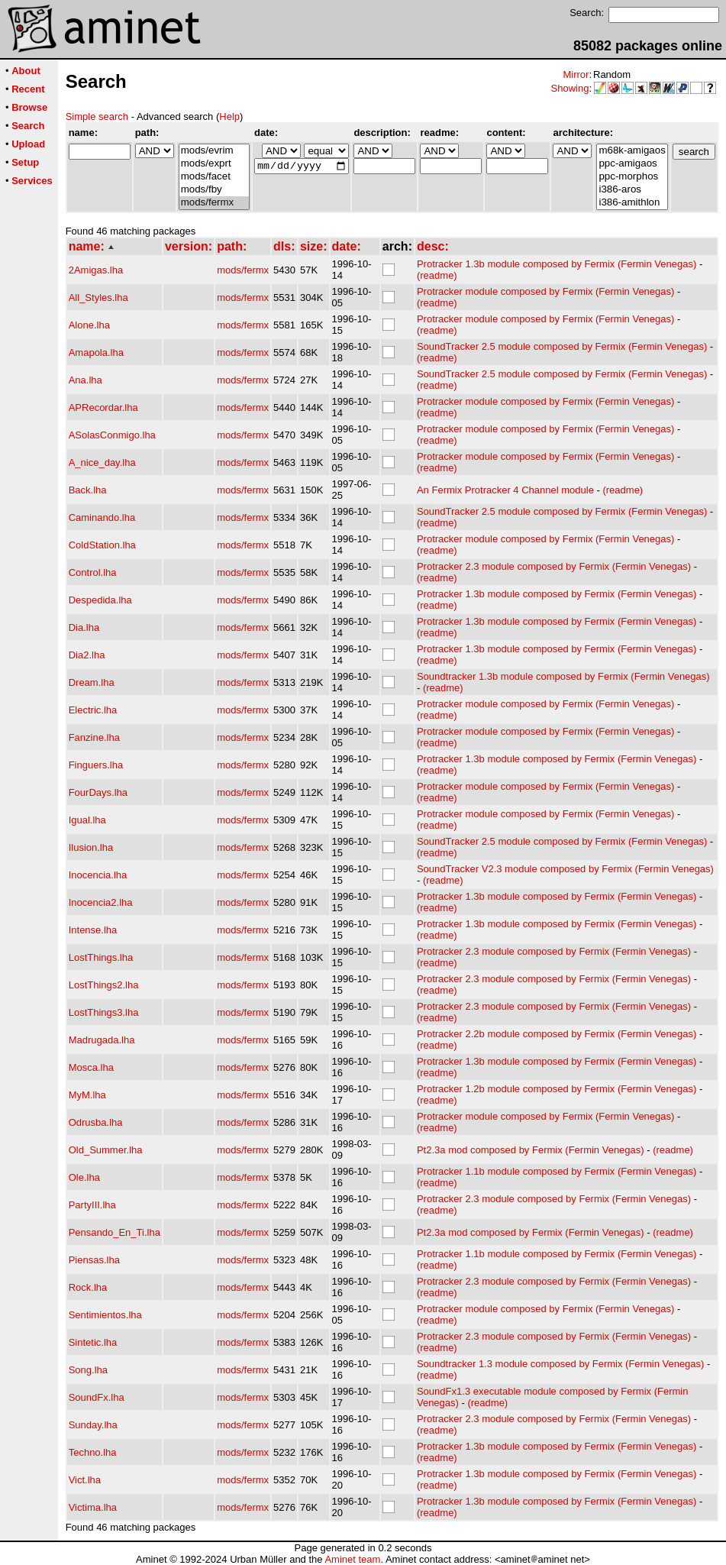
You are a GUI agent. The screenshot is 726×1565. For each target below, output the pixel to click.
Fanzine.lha (94, 737)
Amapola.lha (96, 352)
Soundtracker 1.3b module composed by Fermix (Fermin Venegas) (563, 676)
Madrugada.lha (102, 1040)
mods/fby (214, 189)
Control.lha (93, 572)
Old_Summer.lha (106, 1150)
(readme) (437, 275)
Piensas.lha (94, 1260)
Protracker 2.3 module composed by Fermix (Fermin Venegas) (554, 566)
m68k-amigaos (631, 150)
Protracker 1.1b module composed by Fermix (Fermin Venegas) (556, 1171)
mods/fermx (214, 202)
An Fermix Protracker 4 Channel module (505, 490)
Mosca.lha (91, 1067)
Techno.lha (93, 1452)
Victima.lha (93, 1507)
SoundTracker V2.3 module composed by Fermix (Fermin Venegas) (565, 869)
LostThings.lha (101, 957)
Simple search (97, 116)
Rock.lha (88, 1287)
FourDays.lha (98, 792)
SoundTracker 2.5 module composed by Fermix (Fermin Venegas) (562, 346)
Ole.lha (84, 1177)
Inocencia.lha (98, 875)
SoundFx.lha (96, 1397)
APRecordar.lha (103, 407)
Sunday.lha (93, 1425)
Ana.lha (85, 380)
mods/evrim (214, 150)
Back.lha (88, 490)
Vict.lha (85, 1480)
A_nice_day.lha (102, 462)
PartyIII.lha (92, 1205)
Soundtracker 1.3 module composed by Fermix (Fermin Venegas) (560, 1363)
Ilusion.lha (91, 847)
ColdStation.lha (102, 545)
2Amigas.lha (96, 270)
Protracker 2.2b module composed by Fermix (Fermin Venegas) (556, 1034)
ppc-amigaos (631, 163)
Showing (570, 88)
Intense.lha (93, 930)
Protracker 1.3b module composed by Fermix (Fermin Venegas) (556, 264)
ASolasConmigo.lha (112, 435)
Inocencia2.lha (101, 902)
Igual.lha (87, 820)
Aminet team (352, 1559)
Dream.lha (92, 682)
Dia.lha (84, 627)
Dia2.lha (87, 655)
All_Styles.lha (98, 297)
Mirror (576, 74)
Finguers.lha (96, 765)
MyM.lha (87, 1095)
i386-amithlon (631, 202)
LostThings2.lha (104, 985)
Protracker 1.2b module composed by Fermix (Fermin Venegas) (556, 1089)
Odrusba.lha (96, 1122)
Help (229, 116)
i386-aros (631, 189)
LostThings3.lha (104, 1012)
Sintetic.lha (93, 1342)
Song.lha (88, 1370)
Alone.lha (89, 325)
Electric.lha (93, 710)
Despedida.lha (100, 600)
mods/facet (214, 176)
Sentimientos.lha (105, 1315)
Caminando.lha (102, 517)
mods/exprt (214, 163)
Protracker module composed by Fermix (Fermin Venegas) (545, 291)
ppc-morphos (631, 176)
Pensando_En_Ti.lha (114, 1232)
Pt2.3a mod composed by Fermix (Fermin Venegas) (530, 1150)
